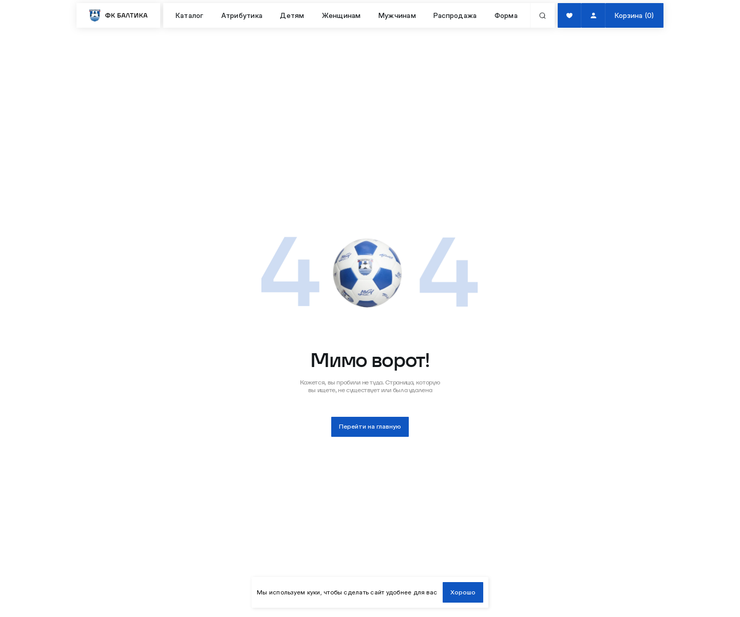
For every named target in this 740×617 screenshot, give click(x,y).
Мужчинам (397, 15)
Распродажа (455, 15)
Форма (506, 15)
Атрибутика (241, 15)
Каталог (190, 15)
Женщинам (341, 15)
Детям (292, 15)
